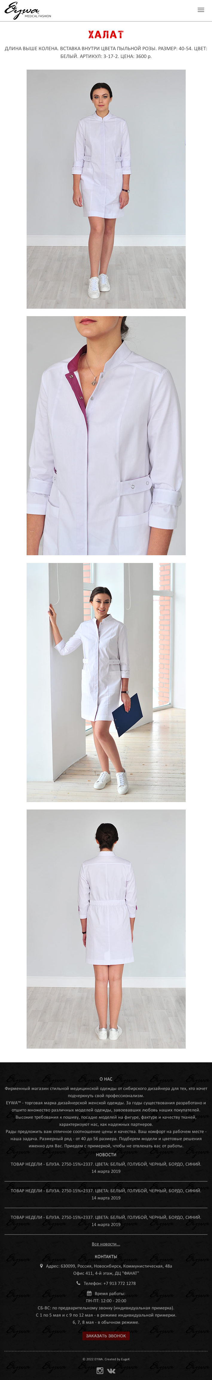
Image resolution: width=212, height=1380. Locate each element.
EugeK (125, 1359)
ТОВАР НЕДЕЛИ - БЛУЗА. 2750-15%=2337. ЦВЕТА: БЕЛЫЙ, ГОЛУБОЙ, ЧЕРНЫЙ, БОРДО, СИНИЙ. (106, 1162)
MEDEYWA (27, 11)
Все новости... (106, 1242)
